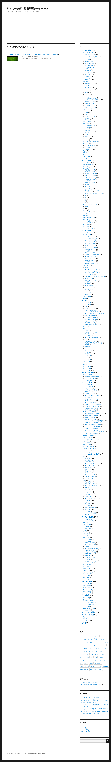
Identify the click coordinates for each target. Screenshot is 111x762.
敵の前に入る (88, 80)
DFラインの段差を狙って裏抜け (93, 424)
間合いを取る (86, 526)
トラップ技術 (86, 160)
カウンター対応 (87, 533)
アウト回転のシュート (89, 380)
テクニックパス (87, 359)
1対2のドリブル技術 (88, 109)
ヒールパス (96, 648)
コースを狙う (88, 284)
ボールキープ (86, 138)
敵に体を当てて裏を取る (91, 419)
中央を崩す (87, 505)
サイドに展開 (86, 352)
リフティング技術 (87, 615)
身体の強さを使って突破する (90, 142)
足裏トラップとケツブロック (92, 190)
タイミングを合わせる (90, 315)
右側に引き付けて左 (90, 182)
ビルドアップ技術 (87, 564)
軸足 (86, 203)
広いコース (102, 660)
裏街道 (85, 153)
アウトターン (103, 636)
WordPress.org (85, 731)
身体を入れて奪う (89, 554)
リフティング (86, 620)
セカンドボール (87, 450)
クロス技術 (86, 330)
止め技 (85, 619)
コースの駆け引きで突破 (89, 98)
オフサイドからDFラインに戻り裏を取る (95, 432)
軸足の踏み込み (84, 669)
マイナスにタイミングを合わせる (93, 404)
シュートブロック (87, 579)
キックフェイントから (90, 308)
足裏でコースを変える (90, 101)
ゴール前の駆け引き (88, 443)
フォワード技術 (86, 382)
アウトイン (87, 636)
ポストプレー (86, 441)
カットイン (86, 90)
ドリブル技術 (86, 50)
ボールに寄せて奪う (90, 557)
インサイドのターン (90, 89)
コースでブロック (89, 78)
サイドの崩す (86, 606)
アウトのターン (89, 85)
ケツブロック (88, 192)
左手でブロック (89, 660)
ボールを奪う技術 (87, 541)
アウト (86, 92)
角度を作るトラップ (88, 166)
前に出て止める (87, 591)
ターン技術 (86, 81)
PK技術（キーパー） (88, 589)
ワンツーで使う (43, 58)
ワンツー (85, 365)
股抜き (86, 112)
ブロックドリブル (87, 72)
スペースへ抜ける (87, 212)
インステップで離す (93, 639)
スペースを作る (87, 156)
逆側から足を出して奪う (91, 550)
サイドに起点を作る (90, 484)
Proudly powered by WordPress (36, 754)
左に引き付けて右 (89, 181)
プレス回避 (87, 511)
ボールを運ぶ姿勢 (89, 67)
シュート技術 (86, 231)
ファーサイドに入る (90, 393)
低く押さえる (88, 294)
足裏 (86, 114)
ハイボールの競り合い (89, 446)
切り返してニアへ (89, 348)
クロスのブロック (87, 519)
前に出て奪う (88, 458)
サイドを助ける (89, 482)
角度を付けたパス (87, 354)
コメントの (85, 730)
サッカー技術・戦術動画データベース (28, 8)
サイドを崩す (88, 504)
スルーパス (83, 645)
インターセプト (87, 539)
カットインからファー (90, 243)
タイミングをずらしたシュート (91, 238)
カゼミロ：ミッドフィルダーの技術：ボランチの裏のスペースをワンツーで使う (33, 54)
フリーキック (83, 651)
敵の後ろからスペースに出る (92, 406)
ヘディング (86, 291)
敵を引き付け (22, 58)
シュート (106, 642)
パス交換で (87, 69)
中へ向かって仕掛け (95, 654)
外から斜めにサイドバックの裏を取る (94, 413)
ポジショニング (87, 584)
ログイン (83, 726)
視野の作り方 (88, 489)
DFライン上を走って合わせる (92, 395)
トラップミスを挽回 (88, 223)
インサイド (87, 94)
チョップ (87, 96)
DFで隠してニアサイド (91, 263)
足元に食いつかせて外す (91, 177)
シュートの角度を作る (90, 54)
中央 (103, 654)
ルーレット (87, 111)
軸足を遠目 (93, 669)
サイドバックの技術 (88, 563)
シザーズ (87, 134)
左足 (96, 660)
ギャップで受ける (89, 496)
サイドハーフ (98, 642)
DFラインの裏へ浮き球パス (92, 312)
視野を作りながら (89, 63)
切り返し (85, 143)
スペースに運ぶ (89, 65)
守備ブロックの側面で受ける (92, 485)
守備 (84, 456)
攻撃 (84, 480)
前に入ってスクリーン (90, 401)
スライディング (87, 574)
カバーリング (86, 570)
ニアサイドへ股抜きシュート (92, 253)
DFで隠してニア (89, 278)
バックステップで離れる (91, 390)
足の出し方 (87, 559)
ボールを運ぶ (86, 59)
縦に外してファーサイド (91, 247)
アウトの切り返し (89, 147)
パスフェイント (87, 303)
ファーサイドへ (89, 334)
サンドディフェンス (90, 474)
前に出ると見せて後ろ (90, 410)
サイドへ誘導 (88, 528)
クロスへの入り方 (87, 388)
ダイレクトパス (87, 355)
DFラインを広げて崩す (89, 608)
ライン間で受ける (87, 437)
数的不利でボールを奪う (91, 561)
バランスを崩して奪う (90, 544)
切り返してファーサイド (91, 332)
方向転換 (85, 523)
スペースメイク (87, 452)
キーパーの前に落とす (90, 378)
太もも (85, 210)
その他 (83, 623)
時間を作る (86, 123)
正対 (86, 530)
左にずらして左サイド (90, 260)
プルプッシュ (88, 136)
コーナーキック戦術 (88, 612)
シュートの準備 (87, 234)
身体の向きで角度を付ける (91, 324)
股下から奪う (88, 555)
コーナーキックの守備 (89, 521)
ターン (89, 645)
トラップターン (87, 162)
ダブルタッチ (88, 118)
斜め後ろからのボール (89, 217)
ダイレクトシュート (88, 232)
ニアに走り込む (89, 397)
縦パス (85, 326)
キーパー (82, 642)
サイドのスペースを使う (89, 604)
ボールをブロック (89, 546)
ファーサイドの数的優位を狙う (93, 376)
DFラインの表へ (89, 350)
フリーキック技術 (87, 372)
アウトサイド (88, 184)
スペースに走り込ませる (91, 319)
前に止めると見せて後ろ (91, 173)
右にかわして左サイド (90, 249)
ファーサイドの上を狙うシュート (93, 271)
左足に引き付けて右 (90, 172)
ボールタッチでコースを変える (93, 100)
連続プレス (86, 532)
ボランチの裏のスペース (32, 58)
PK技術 (85, 298)
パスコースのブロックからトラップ (94, 193)
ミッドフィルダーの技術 (25, 56)
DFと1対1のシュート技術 (89, 240)
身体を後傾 (105, 666)
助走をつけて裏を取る (90, 417)
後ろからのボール (87, 219)
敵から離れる (86, 224)
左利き (82, 660)
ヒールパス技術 (87, 366)
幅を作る (87, 487)
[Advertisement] (55, 30)
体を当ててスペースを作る (91, 399)
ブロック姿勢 (88, 74)
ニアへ (86, 339)
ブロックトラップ (87, 188)
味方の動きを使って (90, 61)
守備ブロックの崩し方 (90, 507)
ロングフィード (87, 368)
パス (90, 648)
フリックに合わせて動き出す (92, 408)
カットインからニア (90, 242)
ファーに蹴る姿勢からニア (91, 273)
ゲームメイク (88, 491)
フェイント (86, 129)
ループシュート (87, 296)
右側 (88, 657)
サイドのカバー (89, 467)
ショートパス (50, 58)
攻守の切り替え (89, 462)
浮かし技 (85, 617)
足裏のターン (88, 87)
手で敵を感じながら (88, 228)
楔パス (85, 328)
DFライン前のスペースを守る (92, 463)
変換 (96, 657)
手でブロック (88, 76)
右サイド (82, 657)
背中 (86, 197)
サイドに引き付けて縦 (90, 107)
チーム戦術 (85, 595)
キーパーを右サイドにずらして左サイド (95, 276)
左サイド (101, 657)
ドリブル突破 (83, 648)
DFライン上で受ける (88, 435)
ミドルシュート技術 (88, 274)
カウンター (86, 599)
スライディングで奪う (90, 552)
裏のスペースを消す (88, 568)
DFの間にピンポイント (91, 341)
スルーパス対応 (87, 575)
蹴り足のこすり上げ (96, 666)
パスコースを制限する (90, 476)
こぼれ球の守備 (89, 478)
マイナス (87, 345)
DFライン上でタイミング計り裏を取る (94, 421)
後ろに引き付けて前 (90, 170)
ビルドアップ (86, 597)
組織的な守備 (86, 610)
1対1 (81, 636)
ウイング (102, 639)
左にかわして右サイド (90, 251)
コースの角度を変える (90, 105)
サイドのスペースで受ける (90, 439)
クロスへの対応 (87, 593)
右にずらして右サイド (90, 262)
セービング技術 (87, 585)
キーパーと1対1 (87, 265)
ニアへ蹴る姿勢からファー (91, 269)
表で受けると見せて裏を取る (92, 423)
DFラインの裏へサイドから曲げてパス (94, 313)
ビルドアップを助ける (90, 513)
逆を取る (85, 168)
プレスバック (88, 473)
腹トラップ (86, 226)
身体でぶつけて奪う (90, 543)
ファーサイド (103, 648)
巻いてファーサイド (90, 285)
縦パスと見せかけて (90, 323)
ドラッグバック (89, 149)
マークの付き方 (87, 524)
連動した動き (88, 509)
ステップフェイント (90, 131)
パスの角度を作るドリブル (91, 56)
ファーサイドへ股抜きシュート (93, 254)
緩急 (84, 154)
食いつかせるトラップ (89, 164)
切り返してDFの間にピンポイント (93, 343)
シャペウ (85, 158)
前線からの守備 (87, 444)
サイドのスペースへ (90, 321)
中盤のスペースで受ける (89, 448)
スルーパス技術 (87, 304)
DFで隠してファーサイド (91, 256)
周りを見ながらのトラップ (90, 204)
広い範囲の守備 (89, 460)
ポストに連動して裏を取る (91, 433)
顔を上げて (87, 206)
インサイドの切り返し (90, 145)
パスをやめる (86, 361)
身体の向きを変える (90, 83)
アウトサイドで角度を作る (91, 317)
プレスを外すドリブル (89, 125)
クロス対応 (86, 566)
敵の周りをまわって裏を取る (92, 430)
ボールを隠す (88, 70)
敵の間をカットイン (90, 116)
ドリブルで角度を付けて (91, 310)
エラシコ (87, 132)
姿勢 (86, 306)
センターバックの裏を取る (91, 428)
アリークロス (88, 335)
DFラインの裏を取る (88, 412)
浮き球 (85, 213)
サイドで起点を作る (88, 386)
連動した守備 (88, 471)
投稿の (84, 728)
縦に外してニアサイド (90, 258)
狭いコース (83, 666)
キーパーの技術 (86, 582)
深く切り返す (98, 663)
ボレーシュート (87, 293)
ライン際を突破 (87, 127)
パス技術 (84, 301)
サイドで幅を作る (87, 384)
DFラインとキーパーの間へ (92, 337)
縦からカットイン (89, 103)
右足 (92, 657)
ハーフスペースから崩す (89, 602)
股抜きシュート (89, 267)
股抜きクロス (88, 346)
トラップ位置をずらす (89, 221)
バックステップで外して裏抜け (93, 426)
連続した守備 (88, 469)
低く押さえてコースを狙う (91, 280)
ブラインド (92, 651)
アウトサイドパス (87, 363)
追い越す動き (35, 56)
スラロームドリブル (88, 58)
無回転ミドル (88, 289)
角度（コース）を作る (89, 52)
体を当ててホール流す (90, 175)
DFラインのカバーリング (91, 465)
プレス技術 (86, 535)
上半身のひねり (84, 654)
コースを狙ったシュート (89, 236)
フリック (85, 357)
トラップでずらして (90, 245)
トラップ (103, 645)
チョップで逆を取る (90, 179)
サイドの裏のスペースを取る (92, 415)
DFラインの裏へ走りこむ (91, 498)
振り (81, 663)
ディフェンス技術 (87, 517)
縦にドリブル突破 (87, 121)
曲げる (86, 663)
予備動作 (85, 215)
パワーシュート (89, 287)
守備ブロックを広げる (89, 601)
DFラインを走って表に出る (92, 402)
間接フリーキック (87, 374)
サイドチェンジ (87, 370)
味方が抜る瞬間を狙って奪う (92, 548)
